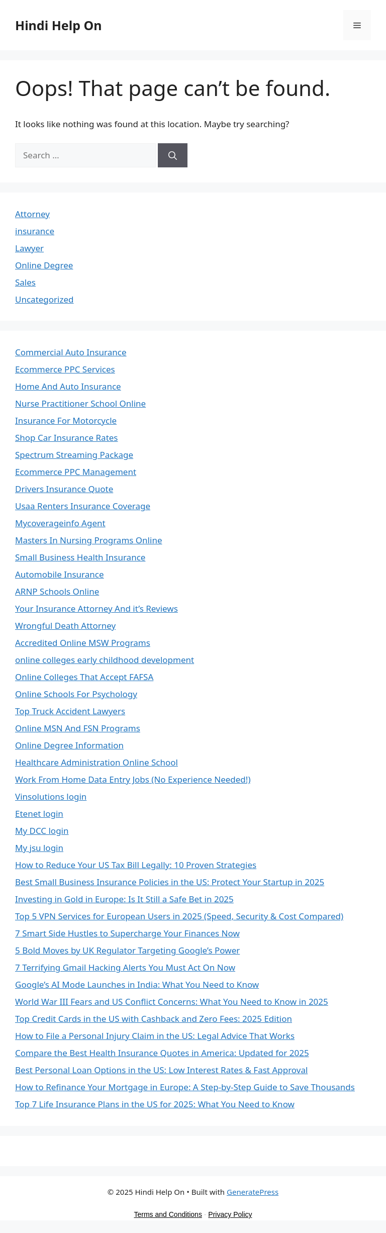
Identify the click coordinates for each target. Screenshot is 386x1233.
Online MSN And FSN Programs (77, 728)
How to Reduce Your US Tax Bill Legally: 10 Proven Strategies (135, 865)
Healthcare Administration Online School (96, 762)
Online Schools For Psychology (76, 694)
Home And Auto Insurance (68, 386)
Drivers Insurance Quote (64, 489)
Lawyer (29, 248)
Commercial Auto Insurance (71, 352)
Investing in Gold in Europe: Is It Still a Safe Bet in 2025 (124, 899)
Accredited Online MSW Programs (82, 642)
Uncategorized (44, 299)
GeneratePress (252, 1192)
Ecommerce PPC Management (75, 472)
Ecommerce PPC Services (65, 369)
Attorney (32, 214)
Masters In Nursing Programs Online (88, 540)
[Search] (172, 155)
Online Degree (44, 265)
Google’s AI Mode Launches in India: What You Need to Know (137, 984)
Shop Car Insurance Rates (66, 437)
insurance (34, 231)
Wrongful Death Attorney (65, 625)
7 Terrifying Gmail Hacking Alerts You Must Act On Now (125, 967)
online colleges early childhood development (104, 660)
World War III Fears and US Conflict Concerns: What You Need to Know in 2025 (171, 1001)
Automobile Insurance (59, 574)
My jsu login (39, 847)
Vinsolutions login (50, 796)
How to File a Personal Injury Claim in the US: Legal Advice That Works (155, 1035)
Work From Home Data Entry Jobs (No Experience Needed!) (133, 779)
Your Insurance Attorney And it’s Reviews (96, 608)
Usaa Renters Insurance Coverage (82, 506)
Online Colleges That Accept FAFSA (84, 677)
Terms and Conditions (168, 1214)
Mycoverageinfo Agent (60, 523)
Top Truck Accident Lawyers (70, 711)
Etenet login (39, 813)
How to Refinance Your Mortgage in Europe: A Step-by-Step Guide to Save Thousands (185, 1087)
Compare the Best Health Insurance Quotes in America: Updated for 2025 (162, 1053)
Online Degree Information (69, 745)
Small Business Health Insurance (80, 557)
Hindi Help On (58, 25)
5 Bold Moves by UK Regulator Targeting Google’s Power (127, 950)
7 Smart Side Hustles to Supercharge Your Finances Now (127, 933)
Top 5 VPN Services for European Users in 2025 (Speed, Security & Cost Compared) (179, 916)
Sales (25, 282)
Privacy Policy (230, 1214)
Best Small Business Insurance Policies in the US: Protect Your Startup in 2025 (169, 882)
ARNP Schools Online (57, 591)
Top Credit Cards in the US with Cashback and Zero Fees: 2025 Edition (153, 1018)
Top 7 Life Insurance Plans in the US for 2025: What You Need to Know (155, 1104)
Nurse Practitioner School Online (80, 403)
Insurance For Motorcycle (66, 420)
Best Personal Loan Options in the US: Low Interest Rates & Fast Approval (161, 1070)
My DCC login (42, 830)
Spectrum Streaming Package (74, 454)
